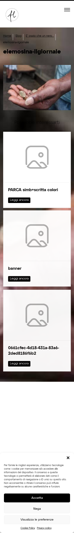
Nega (37, 508)
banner (15, 263)
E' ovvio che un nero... (40, 36)
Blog (19, 36)
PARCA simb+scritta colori (33, 190)
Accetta (37, 497)
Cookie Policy (28, 528)
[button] (68, 458)
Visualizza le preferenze (37, 519)
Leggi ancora (19, 200)
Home (7, 36)
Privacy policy (44, 528)
